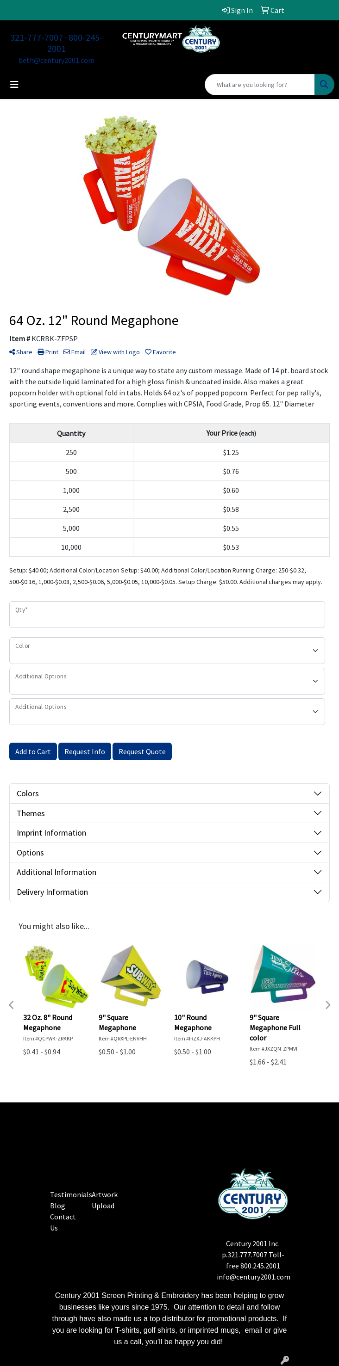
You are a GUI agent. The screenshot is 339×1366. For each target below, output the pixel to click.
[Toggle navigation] (14, 84)
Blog (57, 1205)
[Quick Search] (260, 84)
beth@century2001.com (56, 60)
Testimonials (71, 1194)
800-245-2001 (75, 42)
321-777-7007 (36, 37)
